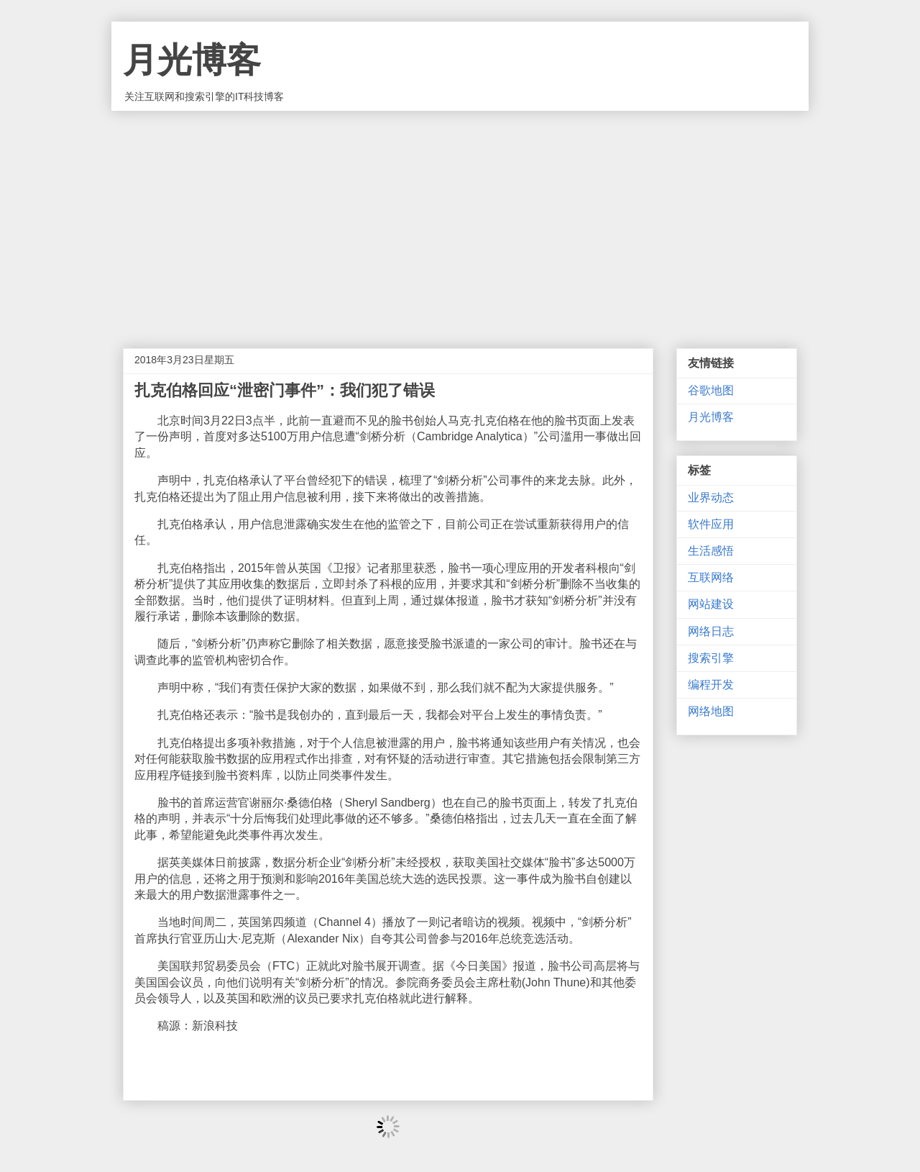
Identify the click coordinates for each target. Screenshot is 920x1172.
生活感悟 (711, 551)
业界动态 (711, 497)
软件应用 (711, 524)
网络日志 (711, 631)
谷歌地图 (711, 390)
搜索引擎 (711, 658)
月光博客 (192, 60)
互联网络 (711, 577)
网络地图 (711, 711)
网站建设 (711, 604)
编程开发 (711, 684)
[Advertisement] (460, 218)
